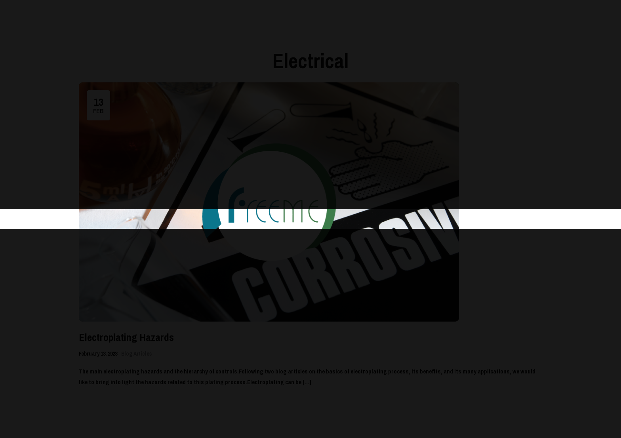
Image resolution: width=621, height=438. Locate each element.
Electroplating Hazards (126, 337)
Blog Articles (136, 353)
